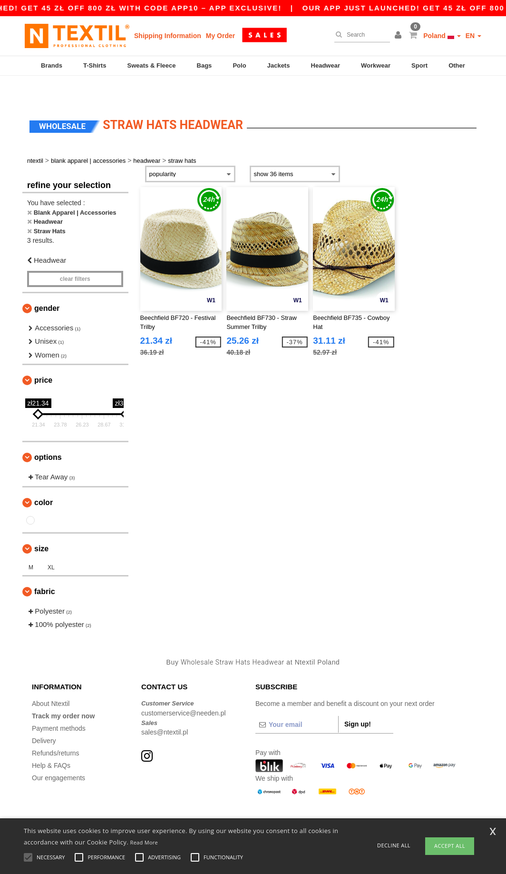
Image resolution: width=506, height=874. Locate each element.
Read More (144, 842)
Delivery (44, 717)
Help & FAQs (51, 741)
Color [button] (43, 479)
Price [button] (43, 356)
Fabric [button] (44, 568)
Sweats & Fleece (151, 65)
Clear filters (75, 255)
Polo (239, 65)
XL (51, 543)
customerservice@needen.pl (183, 689)
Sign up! (357, 700)
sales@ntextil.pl (164, 708)
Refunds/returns (55, 729)
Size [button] (41, 525)
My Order (220, 36)
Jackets (278, 65)
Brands (51, 65)
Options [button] (48, 433)
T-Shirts (94, 65)
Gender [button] (46, 284)
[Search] (359, 35)
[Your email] (296, 700)
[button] (399, 36)
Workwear (375, 65)
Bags (204, 65)
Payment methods (59, 704)
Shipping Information (167, 36)
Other (456, 65)
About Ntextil (50, 680)
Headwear (325, 65)
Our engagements (58, 754)
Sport (419, 65)
